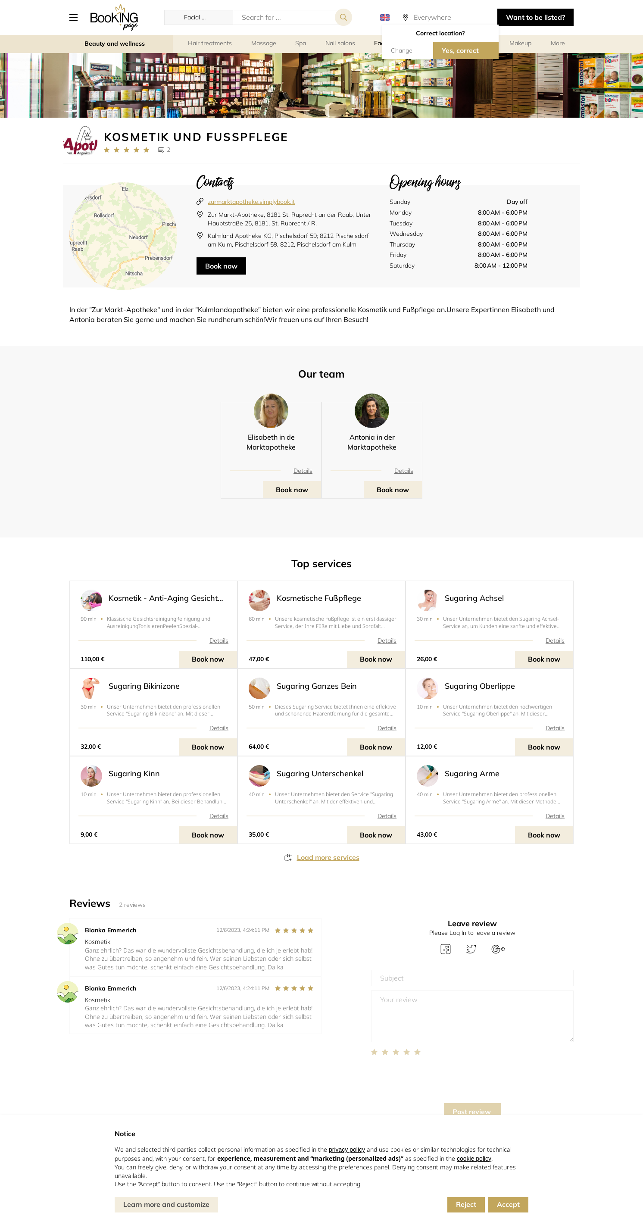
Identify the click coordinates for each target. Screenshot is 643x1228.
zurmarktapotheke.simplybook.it (251, 202)
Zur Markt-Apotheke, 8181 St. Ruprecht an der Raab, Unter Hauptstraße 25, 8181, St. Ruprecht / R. (289, 219)
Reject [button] (466, 1204)
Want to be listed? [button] (535, 17)
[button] (76, 17)
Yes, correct (460, 50)
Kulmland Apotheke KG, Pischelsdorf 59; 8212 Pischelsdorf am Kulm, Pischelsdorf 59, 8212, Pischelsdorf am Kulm (288, 240)
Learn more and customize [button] (166, 1204)
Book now (221, 266)
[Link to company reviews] (126, 150)
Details (302, 471)
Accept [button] (508, 1204)
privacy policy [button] (347, 1149)
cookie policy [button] (474, 1158)
